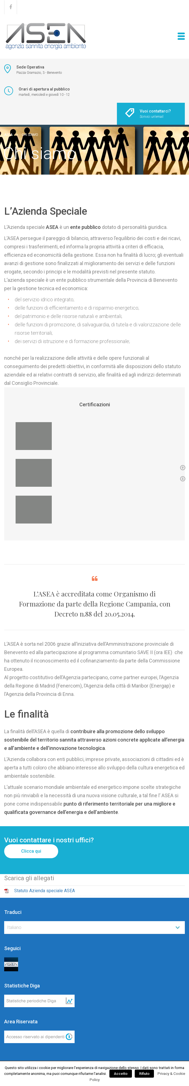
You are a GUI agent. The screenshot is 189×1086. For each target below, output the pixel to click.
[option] (94, 436)
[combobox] (94, 927)
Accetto (120, 1074)
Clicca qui (31, 851)
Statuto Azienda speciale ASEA (44, 890)
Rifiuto (144, 1074)
